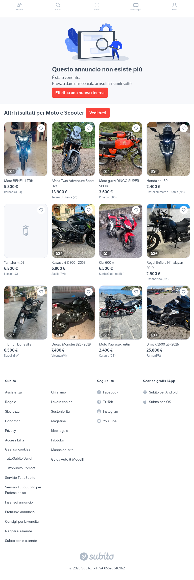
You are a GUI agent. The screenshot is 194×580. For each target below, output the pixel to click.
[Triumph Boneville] (25, 321)
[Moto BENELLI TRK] (25, 161)
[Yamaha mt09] (25, 242)
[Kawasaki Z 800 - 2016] (73, 242)
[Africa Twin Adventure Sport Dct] (73, 161)
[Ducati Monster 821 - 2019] (73, 321)
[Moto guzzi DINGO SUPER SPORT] (120, 161)
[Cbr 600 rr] (120, 242)
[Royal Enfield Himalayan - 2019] (168, 242)
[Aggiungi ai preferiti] (41, 128)
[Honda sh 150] (168, 161)
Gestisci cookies (17, 449)
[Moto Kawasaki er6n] (120, 321)
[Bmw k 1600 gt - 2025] (168, 321)
